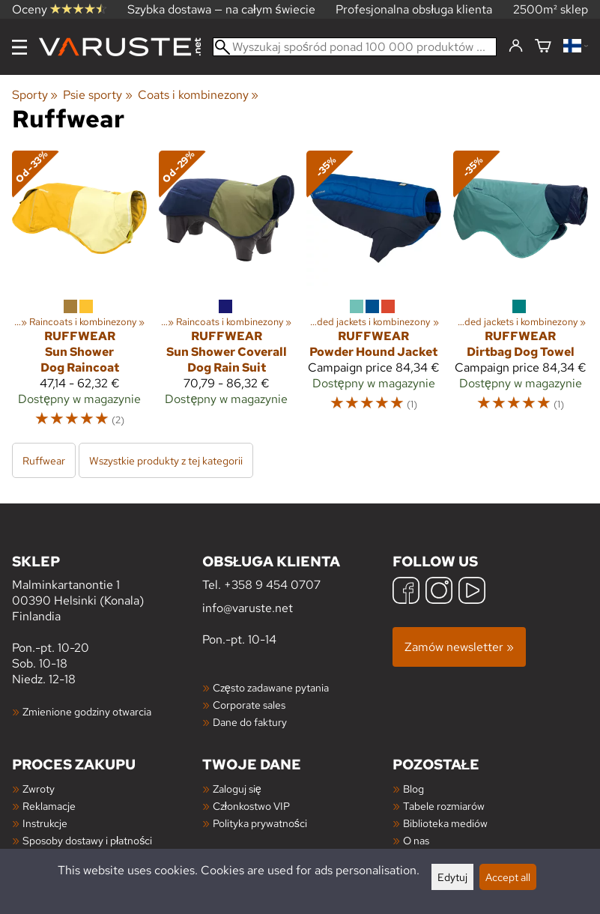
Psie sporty (97, 95)
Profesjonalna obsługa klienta (414, 9)
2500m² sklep (550, 9)
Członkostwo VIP (251, 806)
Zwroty (38, 788)
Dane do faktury (250, 722)
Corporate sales (249, 704)
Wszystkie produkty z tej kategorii (166, 460)
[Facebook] (406, 592)
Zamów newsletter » (459, 647)
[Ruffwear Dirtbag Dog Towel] (520, 296)
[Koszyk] (543, 46)
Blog (413, 788)
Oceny (59, 9)
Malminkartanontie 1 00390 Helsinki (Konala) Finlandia (107, 587)
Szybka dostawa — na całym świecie (221, 9)
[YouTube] (471, 592)
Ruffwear (43, 460)
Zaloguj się (237, 788)
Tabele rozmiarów (444, 806)
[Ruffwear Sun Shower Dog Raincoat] (79, 296)
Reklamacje (49, 806)
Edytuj (452, 877)
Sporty (35, 95)
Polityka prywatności (260, 823)
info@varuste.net (247, 608)
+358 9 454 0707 (272, 585)
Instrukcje (44, 823)
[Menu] (19, 47)
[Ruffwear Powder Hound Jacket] (373, 296)
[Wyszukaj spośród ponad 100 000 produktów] (355, 46)
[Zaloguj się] (516, 46)
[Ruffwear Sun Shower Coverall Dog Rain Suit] (226, 296)
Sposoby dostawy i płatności (87, 840)
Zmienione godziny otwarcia (86, 711)
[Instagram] (438, 592)
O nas (416, 840)
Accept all (507, 877)
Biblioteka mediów (445, 823)
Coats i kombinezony (198, 95)
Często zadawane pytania (271, 687)
